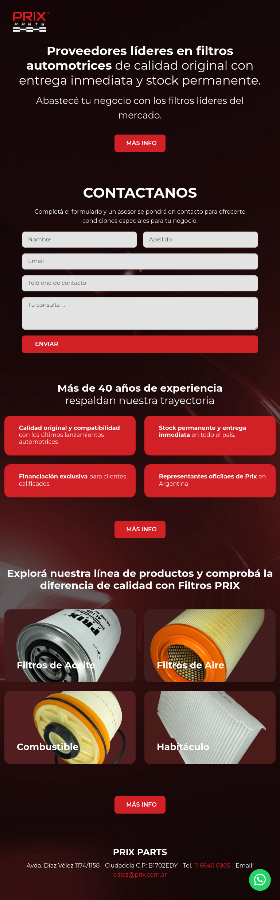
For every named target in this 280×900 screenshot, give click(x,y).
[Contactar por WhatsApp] (260, 880)
